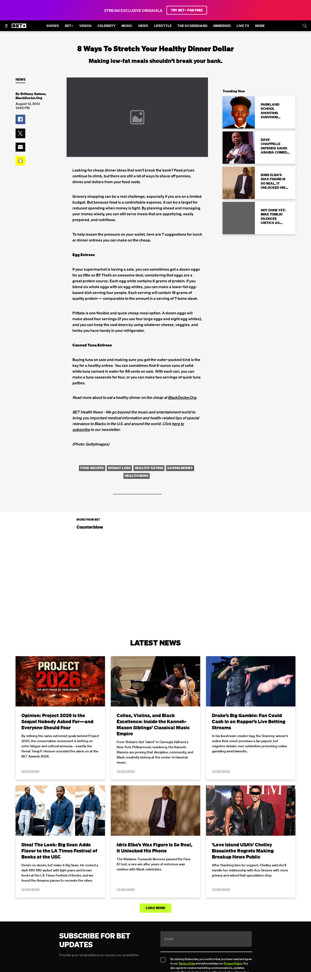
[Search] (305, 26)
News (21, 79)
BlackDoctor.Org (182, 397)
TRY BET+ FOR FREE (187, 10)
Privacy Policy (233, 963)
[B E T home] (19, 28)
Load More (155, 908)
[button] (20, 119)
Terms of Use (187, 963)
